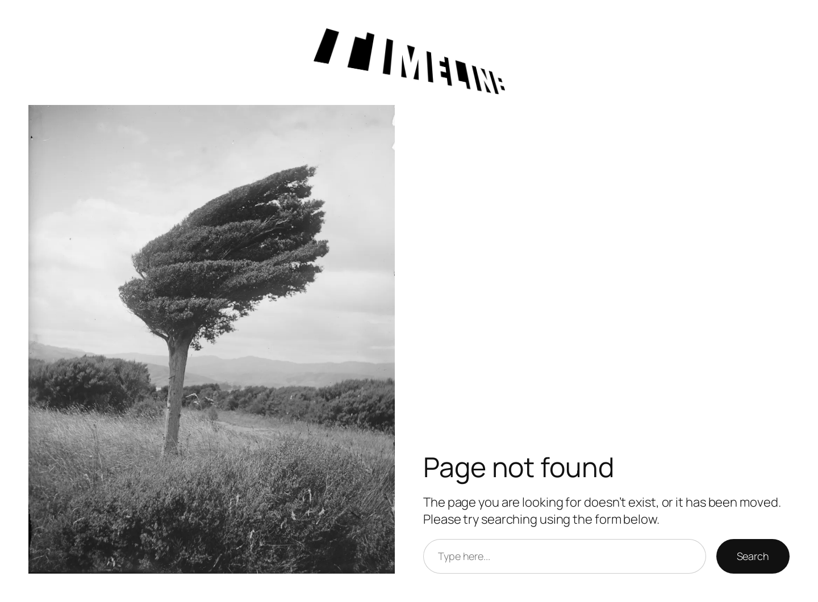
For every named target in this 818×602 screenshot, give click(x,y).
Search (753, 556)
